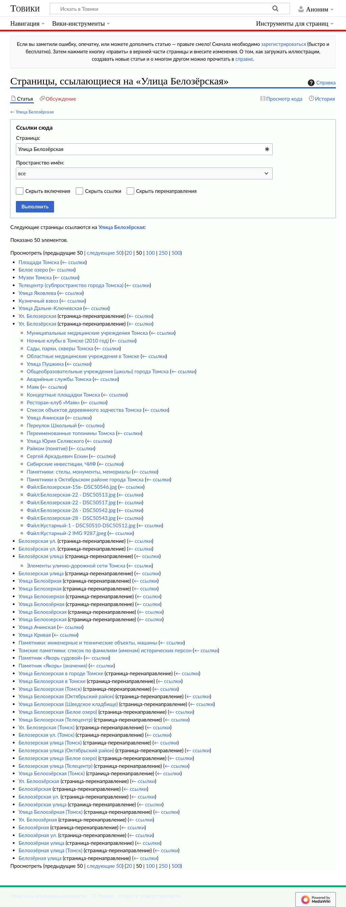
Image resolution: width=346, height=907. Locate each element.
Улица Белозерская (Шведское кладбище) (68, 704)
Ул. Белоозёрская (39, 781)
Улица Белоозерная (42, 596)
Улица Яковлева (37, 293)
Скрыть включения (47, 191)
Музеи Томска (35, 277)
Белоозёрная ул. (38, 835)
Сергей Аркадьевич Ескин (57, 456)
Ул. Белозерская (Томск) (47, 727)
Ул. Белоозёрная (38, 819)
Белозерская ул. (37, 541)
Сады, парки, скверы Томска (60, 348)
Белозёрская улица (41, 556)
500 (176, 253)
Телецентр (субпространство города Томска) (71, 285)
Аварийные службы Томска (59, 379)
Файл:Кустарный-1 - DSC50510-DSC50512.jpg (81, 525)
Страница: (28, 138)
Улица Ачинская (45, 417)
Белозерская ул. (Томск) (46, 735)
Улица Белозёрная (40, 581)
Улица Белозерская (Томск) (50, 689)
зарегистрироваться (283, 44)
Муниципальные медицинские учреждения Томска (87, 333)
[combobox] (144, 149)
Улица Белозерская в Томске (52, 681)
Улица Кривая (35, 635)
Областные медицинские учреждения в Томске (83, 356)
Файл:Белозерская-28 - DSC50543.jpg (71, 518)
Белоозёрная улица (42, 843)
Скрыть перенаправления (166, 191)
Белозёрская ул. (37, 549)
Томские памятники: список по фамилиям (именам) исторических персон (105, 650)
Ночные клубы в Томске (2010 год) (68, 340)
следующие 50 (104, 253)
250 (163, 253)
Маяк (33, 387)
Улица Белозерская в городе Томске (61, 673)
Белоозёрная (34, 827)
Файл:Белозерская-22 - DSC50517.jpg (71, 502)
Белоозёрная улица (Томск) (50, 850)
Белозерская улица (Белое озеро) (58, 758)
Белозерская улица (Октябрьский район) (66, 750)
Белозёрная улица (40, 858)
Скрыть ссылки (103, 191)
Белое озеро (33, 270)
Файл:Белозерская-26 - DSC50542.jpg (71, 510)
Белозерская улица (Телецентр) (56, 766)
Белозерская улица (41, 573)
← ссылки (73, 262)
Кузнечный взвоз (38, 301)
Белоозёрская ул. (39, 796)
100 (150, 253)
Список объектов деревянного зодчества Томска (84, 410)
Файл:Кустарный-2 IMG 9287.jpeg (66, 533)
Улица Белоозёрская (43, 612)
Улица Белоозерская (43, 619)
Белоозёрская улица (43, 804)
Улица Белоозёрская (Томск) (52, 773)
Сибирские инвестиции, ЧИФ (61, 464)
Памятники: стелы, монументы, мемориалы (78, 472)
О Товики (103, 896)
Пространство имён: (40, 162)
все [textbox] (22, 173)
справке (244, 59)
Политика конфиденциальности (48, 896)
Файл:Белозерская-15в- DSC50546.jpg (72, 487)
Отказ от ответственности (150, 896)
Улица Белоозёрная (42, 604)
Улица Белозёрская (34, 112)
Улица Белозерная (40, 588)
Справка (321, 82)
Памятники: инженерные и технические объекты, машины (88, 642)
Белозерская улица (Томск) (50, 742)
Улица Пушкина (45, 364)
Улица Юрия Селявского (55, 441)
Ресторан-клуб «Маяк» (53, 402)
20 (129, 253)
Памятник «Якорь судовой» (50, 658)
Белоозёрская (35, 789)
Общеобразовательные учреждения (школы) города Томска (98, 371)
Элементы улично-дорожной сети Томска (76, 565)
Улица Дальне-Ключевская (50, 308)
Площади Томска (39, 262)
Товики (25, 8)
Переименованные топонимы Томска (71, 433)
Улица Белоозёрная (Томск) (51, 812)
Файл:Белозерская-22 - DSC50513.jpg (71, 495)
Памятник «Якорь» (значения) (53, 665)
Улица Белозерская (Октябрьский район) (66, 696)
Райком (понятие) (47, 448)
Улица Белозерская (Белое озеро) (58, 712)
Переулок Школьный (52, 425)
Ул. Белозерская (37, 316)
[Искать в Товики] (170, 8)
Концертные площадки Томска (63, 395)
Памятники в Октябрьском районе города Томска (85, 479)
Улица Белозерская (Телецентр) (56, 719)
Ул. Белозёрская (37, 324)
